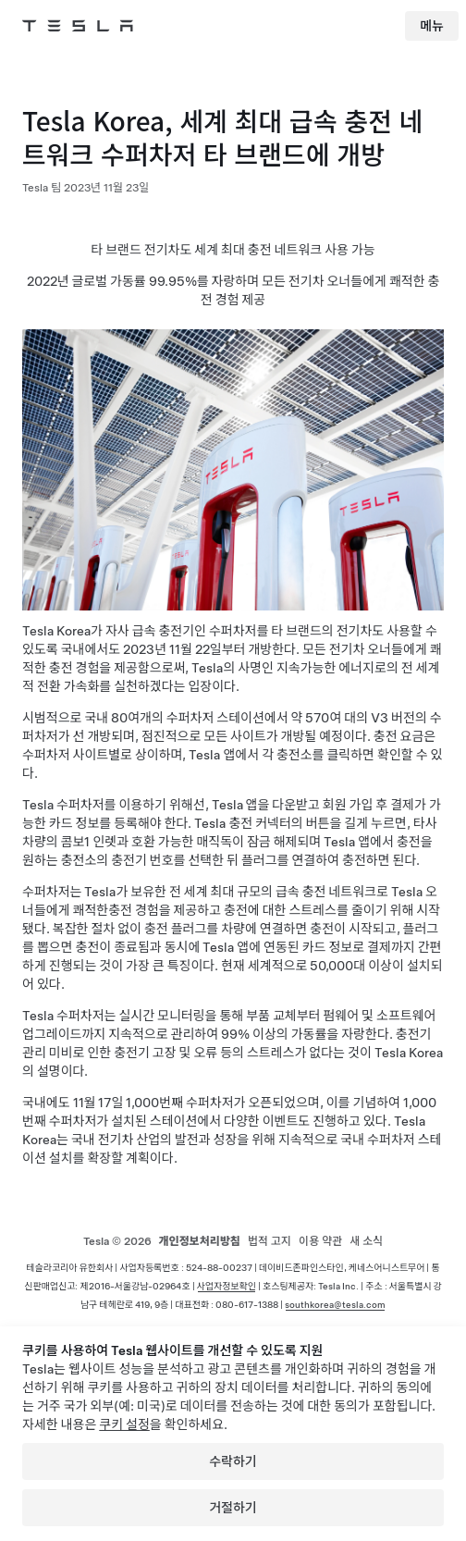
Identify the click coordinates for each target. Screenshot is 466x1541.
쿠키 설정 (124, 1424)
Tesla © (117, 1241)
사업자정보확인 (226, 1285)
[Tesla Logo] (77, 26)
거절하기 (233, 1507)
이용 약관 (320, 1241)
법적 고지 (269, 1241)
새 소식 (366, 1241)
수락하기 (233, 1461)
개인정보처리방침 (199, 1241)
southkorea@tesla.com (335, 1304)
